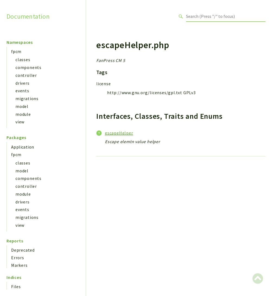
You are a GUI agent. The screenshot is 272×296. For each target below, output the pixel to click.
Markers (19, 265)
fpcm (16, 51)
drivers (22, 83)
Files (16, 286)
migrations (27, 98)
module (23, 114)
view (19, 121)
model (21, 106)
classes (22, 59)
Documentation (28, 16)
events (22, 90)
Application (22, 147)
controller (26, 75)
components (28, 67)
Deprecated (23, 250)
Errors (17, 257)
